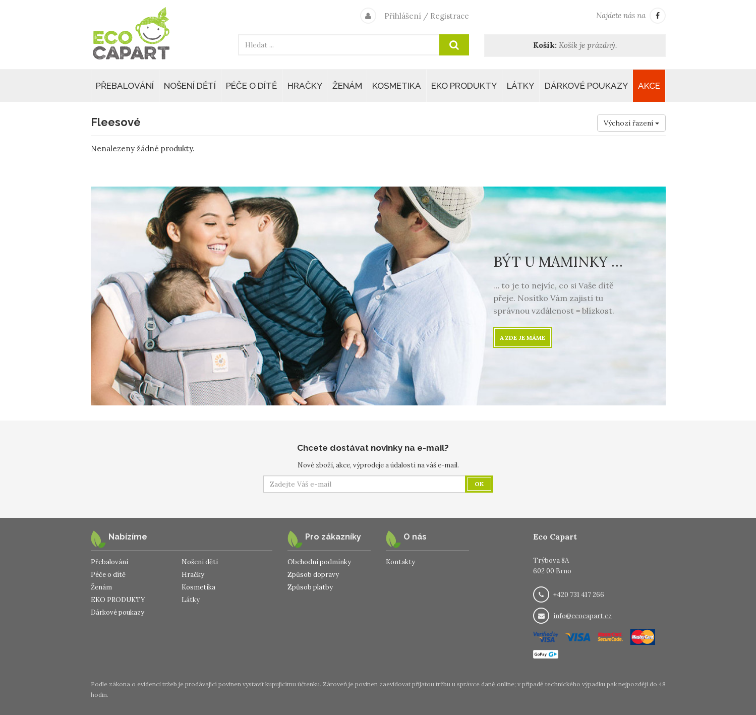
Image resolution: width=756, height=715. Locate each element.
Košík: (545, 45)
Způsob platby (310, 587)
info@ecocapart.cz (582, 616)
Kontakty (400, 562)
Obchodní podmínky (319, 562)
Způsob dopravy (313, 574)
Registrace (449, 16)
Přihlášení (402, 16)
